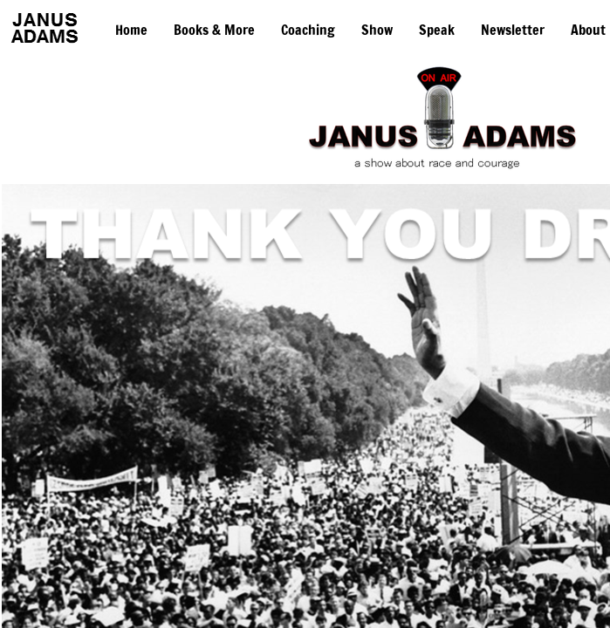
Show (377, 29)
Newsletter (513, 29)
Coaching (308, 29)
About (588, 29)
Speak (437, 29)
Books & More (214, 29)
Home (131, 29)
